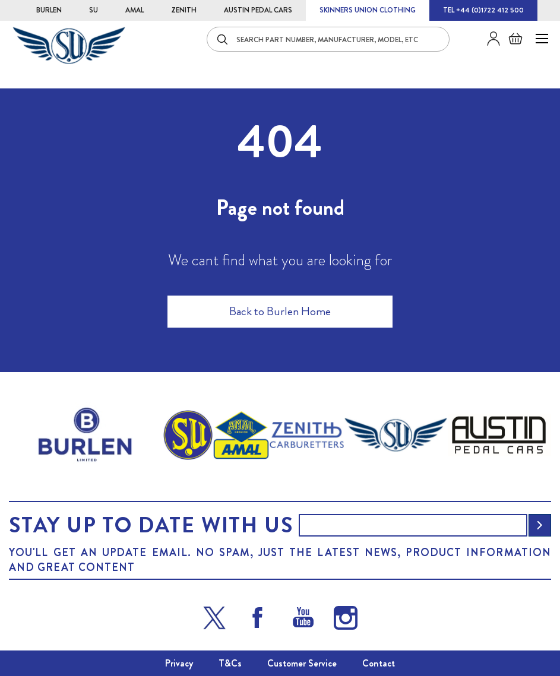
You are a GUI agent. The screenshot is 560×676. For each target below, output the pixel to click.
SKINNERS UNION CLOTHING (367, 10)
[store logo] (69, 45)
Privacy (179, 663)
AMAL (134, 10)
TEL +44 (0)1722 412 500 (483, 10)
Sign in (489, 38)
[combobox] (328, 39)
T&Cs (230, 663)
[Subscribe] (540, 525)
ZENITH (184, 10)
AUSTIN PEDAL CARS (258, 10)
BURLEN (49, 10)
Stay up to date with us (151, 525)
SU (93, 10)
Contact (378, 663)
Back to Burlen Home (280, 311)
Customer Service (302, 663)
